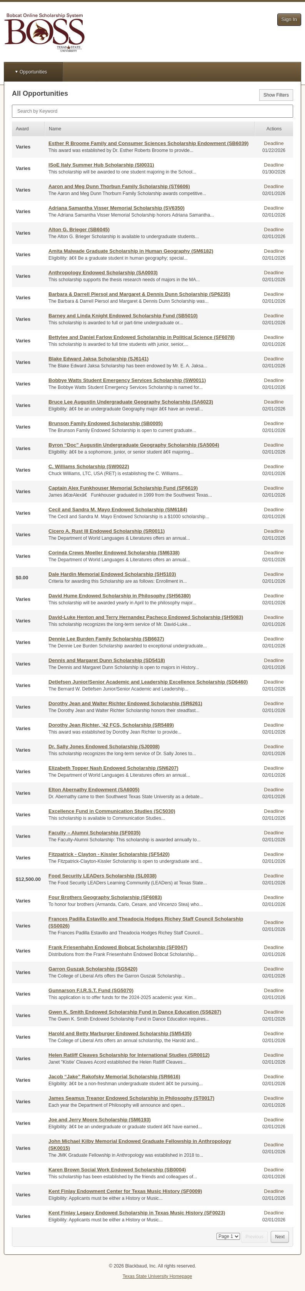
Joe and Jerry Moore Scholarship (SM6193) (99, 1120)
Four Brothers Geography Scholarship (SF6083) (105, 897)
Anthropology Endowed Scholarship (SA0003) (103, 272)
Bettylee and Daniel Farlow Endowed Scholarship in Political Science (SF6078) (141, 337)
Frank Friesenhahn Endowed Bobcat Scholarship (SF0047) (117, 947)
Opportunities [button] (33, 72)
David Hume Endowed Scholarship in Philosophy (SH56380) (119, 596)
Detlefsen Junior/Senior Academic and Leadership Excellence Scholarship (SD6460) (148, 682)
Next (280, 1236)
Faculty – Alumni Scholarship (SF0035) (94, 833)
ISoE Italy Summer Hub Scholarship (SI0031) (101, 165)
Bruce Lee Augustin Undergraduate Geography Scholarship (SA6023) (130, 402)
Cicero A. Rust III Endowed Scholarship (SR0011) (106, 531)
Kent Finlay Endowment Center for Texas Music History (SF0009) (125, 1191)
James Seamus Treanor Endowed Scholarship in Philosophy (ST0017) (131, 1098)
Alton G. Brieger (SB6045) (79, 229)
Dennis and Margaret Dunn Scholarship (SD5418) (106, 660)
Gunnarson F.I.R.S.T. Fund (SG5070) (90, 990)
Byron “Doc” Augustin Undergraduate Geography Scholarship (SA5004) (133, 445)
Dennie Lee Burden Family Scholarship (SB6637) (106, 639)
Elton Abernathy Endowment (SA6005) (93, 789)
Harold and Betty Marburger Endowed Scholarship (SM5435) (120, 1033)
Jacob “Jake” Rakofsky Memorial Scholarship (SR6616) (114, 1076)
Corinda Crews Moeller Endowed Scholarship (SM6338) (114, 552)
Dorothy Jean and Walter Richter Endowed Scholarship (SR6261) (125, 703)
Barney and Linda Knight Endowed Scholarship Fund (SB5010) (123, 316)
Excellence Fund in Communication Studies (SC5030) (111, 811)
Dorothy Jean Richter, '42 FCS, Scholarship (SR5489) (111, 725)
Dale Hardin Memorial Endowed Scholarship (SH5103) (112, 574)
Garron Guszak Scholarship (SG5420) (92, 969)
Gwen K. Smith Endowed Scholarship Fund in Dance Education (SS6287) (134, 1012)
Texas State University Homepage (157, 1276)
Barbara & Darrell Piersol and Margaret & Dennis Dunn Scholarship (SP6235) (139, 294)
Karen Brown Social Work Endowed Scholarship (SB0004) (117, 1170)
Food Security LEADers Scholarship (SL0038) (102, 876)
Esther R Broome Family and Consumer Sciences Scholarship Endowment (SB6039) (148, 143)
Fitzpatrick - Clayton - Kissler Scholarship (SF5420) (109, 854)
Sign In (289, 19)
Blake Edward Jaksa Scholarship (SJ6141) (98, 359)
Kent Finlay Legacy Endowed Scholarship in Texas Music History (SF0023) (136, 1213)
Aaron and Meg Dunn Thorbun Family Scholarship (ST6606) (119, 186)
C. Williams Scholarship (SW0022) (88, 466)
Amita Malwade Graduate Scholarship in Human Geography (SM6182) (130, 251)
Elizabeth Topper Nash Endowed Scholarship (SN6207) (113, 768)
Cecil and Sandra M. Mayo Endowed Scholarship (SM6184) (117, 509)
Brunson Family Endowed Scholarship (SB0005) (105, 423)
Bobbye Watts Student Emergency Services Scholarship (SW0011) (127, 380)
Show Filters (276, 95)
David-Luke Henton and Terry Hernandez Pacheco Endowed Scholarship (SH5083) (145, 617)
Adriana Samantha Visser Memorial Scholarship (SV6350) (116, 208)
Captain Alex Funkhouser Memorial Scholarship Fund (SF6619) (123, 488)
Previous (254, 1236)
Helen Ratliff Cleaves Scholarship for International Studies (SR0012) (129, 1055)
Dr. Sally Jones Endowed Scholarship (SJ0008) (104, 746)
